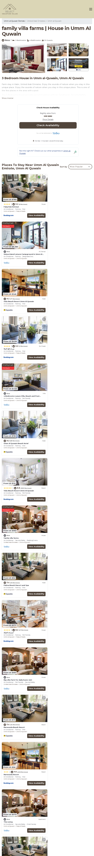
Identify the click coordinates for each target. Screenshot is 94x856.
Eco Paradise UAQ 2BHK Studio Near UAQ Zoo (70, 624)
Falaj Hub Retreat (11, 206)
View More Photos (13, 69)
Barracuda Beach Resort (60, 438)
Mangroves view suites (60, 670)
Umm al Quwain (68, 210)
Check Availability (48, 125)
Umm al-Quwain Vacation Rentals (12, 807)
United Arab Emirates (36, 21)
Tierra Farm (55, 578)
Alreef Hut (8, 624)
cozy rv (7, 717)
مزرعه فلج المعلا (55, 252)
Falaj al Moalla (20, 210)
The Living (54, 485)
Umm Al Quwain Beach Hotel (62, 299)
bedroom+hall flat (12, 531)
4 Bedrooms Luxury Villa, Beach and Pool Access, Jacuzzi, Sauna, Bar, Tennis (68, 822)
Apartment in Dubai (12, 670)
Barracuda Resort (11, 485)
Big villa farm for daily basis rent (18, 438)
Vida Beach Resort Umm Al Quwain (19, 252)
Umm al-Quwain (54, 21)
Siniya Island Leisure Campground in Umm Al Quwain (69, 808)
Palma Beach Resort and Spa (16, 392)
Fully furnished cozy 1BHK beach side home (22, 578)
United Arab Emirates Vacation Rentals (14, 814)
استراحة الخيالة (55, 392)
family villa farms (57, 345)
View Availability (35, 214)
